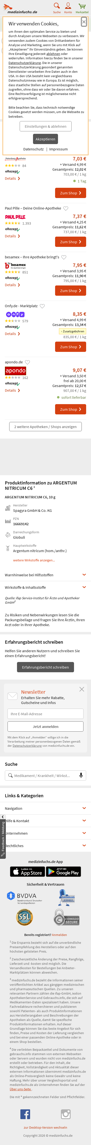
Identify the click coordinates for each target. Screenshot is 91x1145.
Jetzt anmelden (45, 726)
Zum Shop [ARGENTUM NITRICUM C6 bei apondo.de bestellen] (71, 409)
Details (12, 178)
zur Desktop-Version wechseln (45, 1127)
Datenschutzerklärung (24, 63)
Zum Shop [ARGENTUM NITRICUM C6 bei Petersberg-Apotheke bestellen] (71, 192)
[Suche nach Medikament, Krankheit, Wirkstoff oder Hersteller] (40, 775)
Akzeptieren (45, 139)
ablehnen (53, 54)
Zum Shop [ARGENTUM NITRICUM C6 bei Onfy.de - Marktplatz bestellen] (71, 346)
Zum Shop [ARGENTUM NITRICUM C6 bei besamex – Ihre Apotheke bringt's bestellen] (71, 290)
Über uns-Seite (21, 1089)
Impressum (58, 149)
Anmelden (59, 935)
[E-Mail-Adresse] (45, 714)
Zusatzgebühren (73, 331)
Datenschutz (33, 149)
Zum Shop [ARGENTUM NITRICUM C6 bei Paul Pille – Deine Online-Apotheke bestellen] (71, 241)
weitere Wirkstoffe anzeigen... (34, 560)
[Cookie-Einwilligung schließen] (84, 22)
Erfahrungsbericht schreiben (45, 667)
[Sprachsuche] (81, 775)
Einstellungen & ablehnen (45, 126)
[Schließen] (82, 689)
